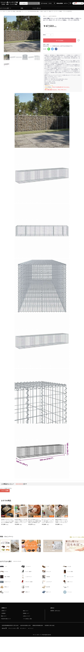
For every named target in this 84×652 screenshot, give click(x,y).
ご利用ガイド (3, 610)
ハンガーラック (26, 577)
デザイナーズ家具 (26, 582)
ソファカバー (26, 566)
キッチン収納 (68, 571)
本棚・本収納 (5, 577)
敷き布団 (46, 587)
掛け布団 (25, 587)
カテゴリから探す (4, 8)
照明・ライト (68, 582)
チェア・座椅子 (26, 571)
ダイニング (46, 571)
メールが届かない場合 (27, 618)
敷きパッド (46, 592)
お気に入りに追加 (79, 40)
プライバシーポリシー (13, 628)
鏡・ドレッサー (68, 577)
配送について (3, 616)
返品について (25, 610)
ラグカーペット (5, 582)
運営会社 (4, 628)
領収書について (26, 613)
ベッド (45, 566)
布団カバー (25, 592)
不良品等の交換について (6, 618)
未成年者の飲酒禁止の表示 (25, 625)
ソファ (3, 566)
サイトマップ (30, 628)
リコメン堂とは (36, 8)
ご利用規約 (3, 613)
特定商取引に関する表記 (49, 625)
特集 (22, 8)
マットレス (4, 592)
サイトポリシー (23, 628)
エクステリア (47, 582)
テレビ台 (67, 566)
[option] (22, 34)
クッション (67, 592)
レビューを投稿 (4, 490)
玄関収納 (46, 577)
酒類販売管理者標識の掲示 (38, 625)
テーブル (4, 571)
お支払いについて (26, 616)
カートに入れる (59, 40)
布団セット (4, 587)
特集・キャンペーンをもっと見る (77, 537)
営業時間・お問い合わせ (55, 610)
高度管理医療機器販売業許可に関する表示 (10, 625)
